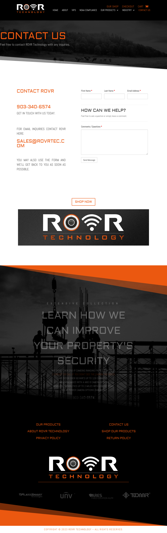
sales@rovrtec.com (41, 143)
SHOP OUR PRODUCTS (119, 431)
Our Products (108, 10)
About (65, 10)
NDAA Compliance (88, 10)
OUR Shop (113, 6)
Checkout (128, 6)
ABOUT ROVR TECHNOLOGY (48, 431)
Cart (140, 6)
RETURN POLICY (119, 438)
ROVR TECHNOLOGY (80, 529)
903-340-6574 (34, 107)
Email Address (134, 90)
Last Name (109, 90)
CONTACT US (119, 424)
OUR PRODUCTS (48, 424)
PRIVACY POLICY (48, 438)
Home (55, 10)
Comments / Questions (91, 126)
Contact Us (144, 10)
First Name (86, 90)
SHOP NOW (83, 202)
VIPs (74, 10)
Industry (127, 10)
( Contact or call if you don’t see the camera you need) (83, 380)
